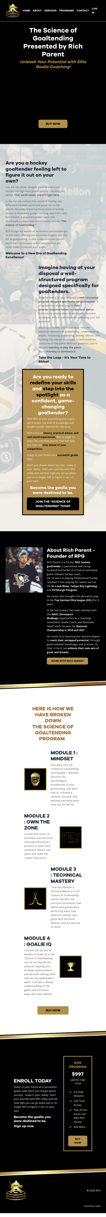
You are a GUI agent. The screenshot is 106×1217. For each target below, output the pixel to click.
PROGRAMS (66, 10)
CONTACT (83, 10)
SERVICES (50, 10)
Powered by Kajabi (92, 1209)
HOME (26, 10)
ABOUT (37, 10)
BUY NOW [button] (53, 124)
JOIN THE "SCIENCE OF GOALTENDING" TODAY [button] (53, 505)
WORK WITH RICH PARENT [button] (67, 663)
